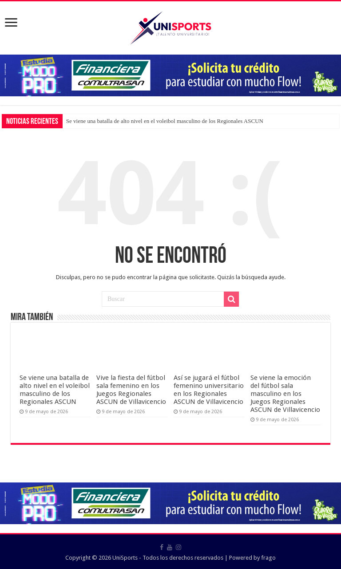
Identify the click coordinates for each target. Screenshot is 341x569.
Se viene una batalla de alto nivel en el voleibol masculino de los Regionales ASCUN (164, 121)
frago (268, 557)
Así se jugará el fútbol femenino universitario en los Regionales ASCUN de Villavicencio (209, 390)
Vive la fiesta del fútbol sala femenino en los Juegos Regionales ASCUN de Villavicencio (131, 390)
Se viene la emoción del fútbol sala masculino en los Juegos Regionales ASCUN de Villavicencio (285, 394)
